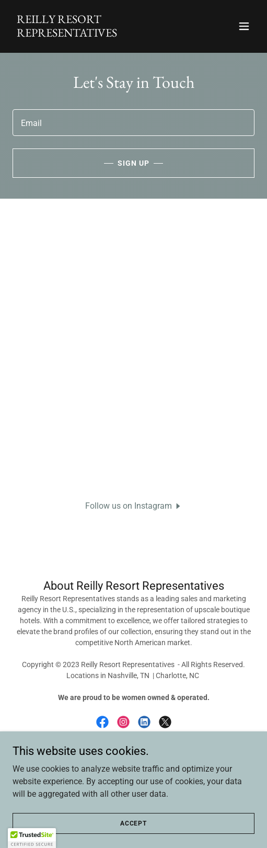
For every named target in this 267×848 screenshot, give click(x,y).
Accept (133, 823)
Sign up (133, 163)
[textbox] (133, 122)
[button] (244, 26)
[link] (97, 34)
